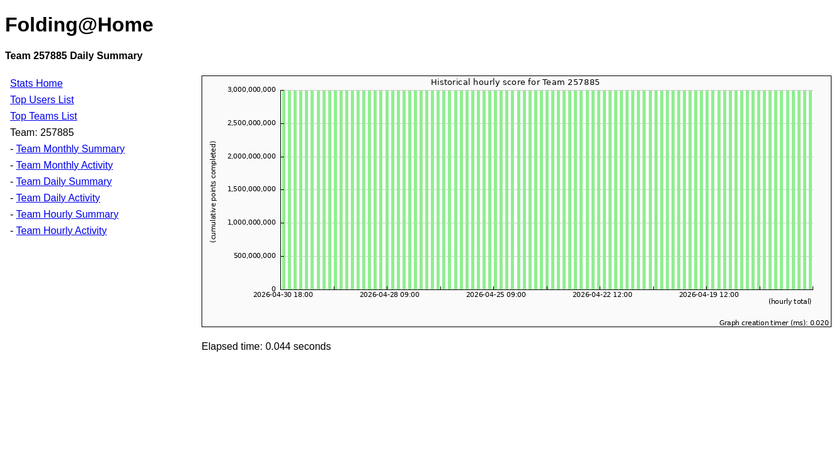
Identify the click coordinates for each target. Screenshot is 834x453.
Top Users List (42, 99)
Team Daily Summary (63, 181)
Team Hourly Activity (61, 230)
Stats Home (36, 83)
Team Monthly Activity (64, 165)
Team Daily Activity (58, 198)
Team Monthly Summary (70, 148)
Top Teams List (43, 116)
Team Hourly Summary (67, 214)
